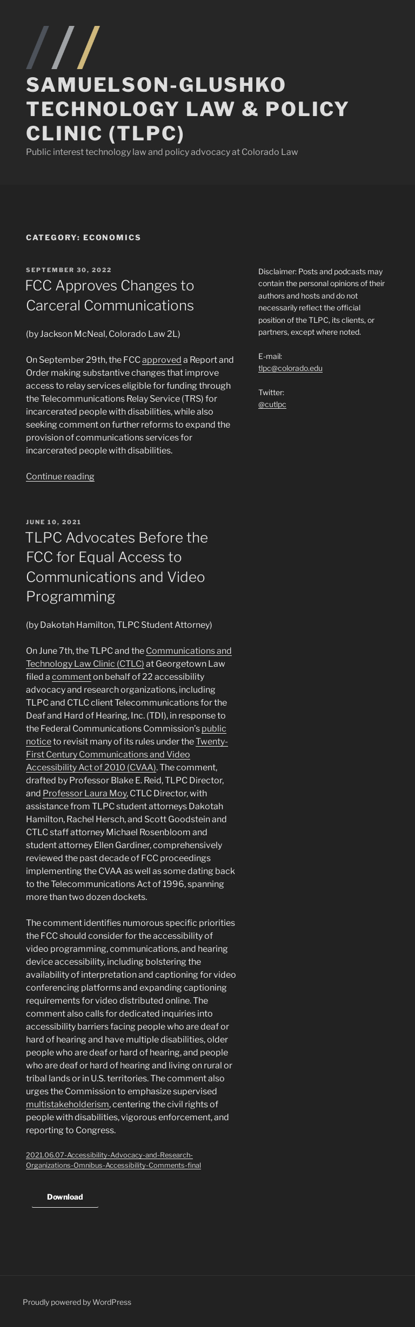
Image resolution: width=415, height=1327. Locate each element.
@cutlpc (272, 404)
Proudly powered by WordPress (77, 1301)
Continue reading (60, 476)
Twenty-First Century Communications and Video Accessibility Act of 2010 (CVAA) (127, 754)
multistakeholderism (67, 1104)
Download (65, 1196)
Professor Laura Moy (84, 793)
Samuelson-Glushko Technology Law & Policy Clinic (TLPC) (188, 109)
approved (162, 360)
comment (71, 677)
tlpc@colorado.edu (290, 368)
